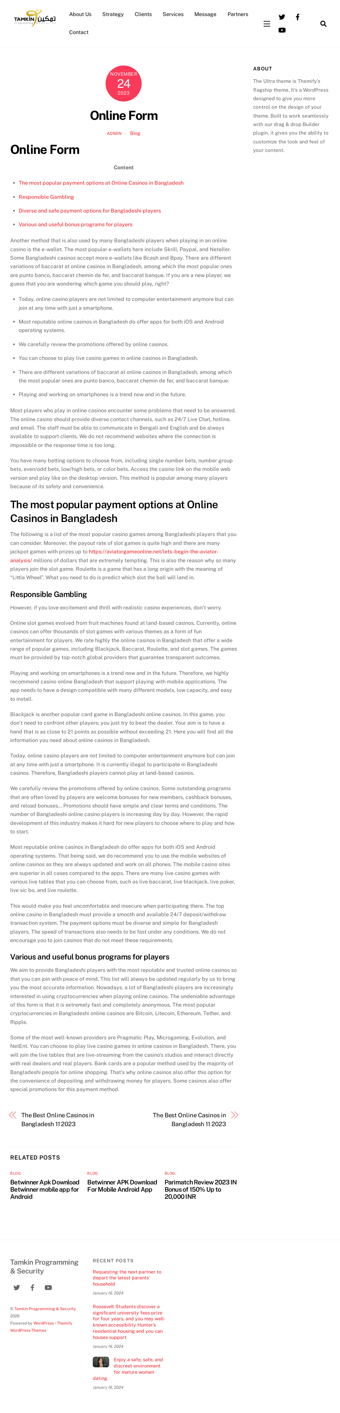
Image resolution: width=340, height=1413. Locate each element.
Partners (238, 14)
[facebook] (297, 16)
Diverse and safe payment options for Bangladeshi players (90, 211)
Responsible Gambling (46, 197)
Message (205, 14)
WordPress (43, 1323)
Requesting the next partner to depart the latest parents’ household (127, 1278)
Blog (135, 133)
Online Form (123, 115)
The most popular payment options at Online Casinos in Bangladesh (101, 183)
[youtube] (282, 30)
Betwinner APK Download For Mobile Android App (122, 1186)
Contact (79, 32)
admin (114, 133)
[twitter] (282, 16)
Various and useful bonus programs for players (75, 224)
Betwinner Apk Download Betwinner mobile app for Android (44, 1189)
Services (173, 14)
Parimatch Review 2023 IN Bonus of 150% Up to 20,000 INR (201, 1189)
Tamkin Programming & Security (45, 1308)
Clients (143, 14)
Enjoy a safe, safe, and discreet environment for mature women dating (128, 1369)
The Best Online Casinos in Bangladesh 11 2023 (58, 1119)
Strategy (113, 14)
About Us (80, 14)
